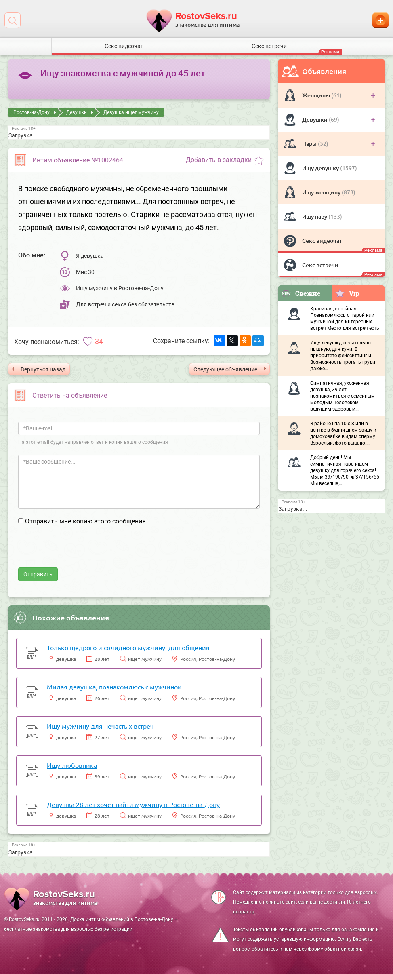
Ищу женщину (322, 192)
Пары (310, 144)
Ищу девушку (321, 168)
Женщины (316, 95)
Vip (347, 293)
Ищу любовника (72, 765)
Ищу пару (315, 216)
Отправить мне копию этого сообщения (85, 521)
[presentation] (79, 551)
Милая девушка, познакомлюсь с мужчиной (114, 687)
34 (99, 341)
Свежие (301, 293)
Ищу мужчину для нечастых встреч (100, 726)
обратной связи (342, 949)
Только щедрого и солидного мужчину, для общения (128, 647)
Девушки (315, 119)
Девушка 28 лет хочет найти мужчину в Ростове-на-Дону (133, 804)
